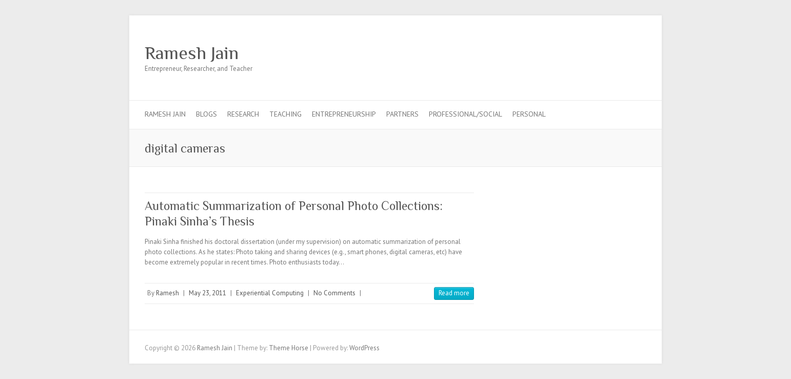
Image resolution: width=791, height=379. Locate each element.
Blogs (206, 114)
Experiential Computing (270, 293)
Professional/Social (465, 114)
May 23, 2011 (207, 293)
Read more (454, 293)
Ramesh (167, 293)
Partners (402, 114)
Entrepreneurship (344, 114)
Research (243, 114)
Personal (529, 114)
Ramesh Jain (192, 53)
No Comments (334, 293)
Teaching (285, 114)
